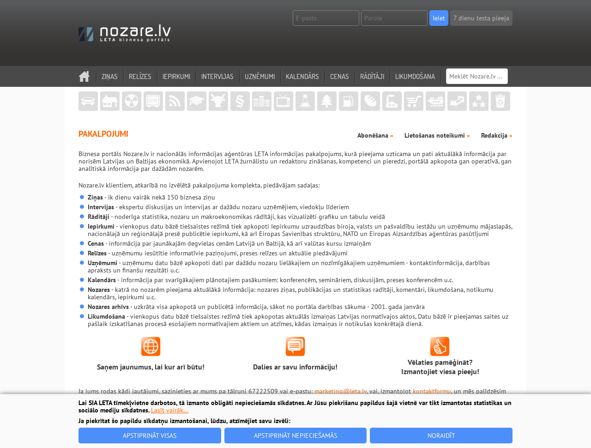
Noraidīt (441, 435)
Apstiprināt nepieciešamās (295, 435)
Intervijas (217, 76)
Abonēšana (375, 135)
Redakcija (497, 135)
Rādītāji (372, 76)
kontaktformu (432, 391)
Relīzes (140, 76)
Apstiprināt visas (149, 435)
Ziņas (110, 76)
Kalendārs (302, 76)
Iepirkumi (176, 76)
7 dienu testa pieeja (481, 18)
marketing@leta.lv (340, 391)
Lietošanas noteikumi (437, 135)
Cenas (339, 76)
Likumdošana (415, 76)
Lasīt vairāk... (169, 410)
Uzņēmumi (260, 76)
